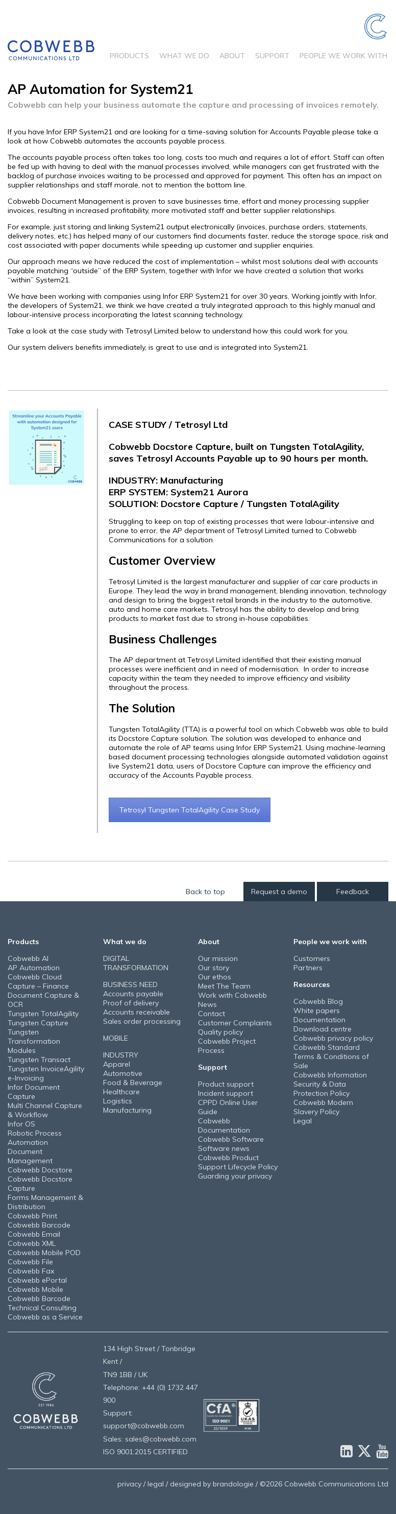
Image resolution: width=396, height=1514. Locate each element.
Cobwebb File (30, 1261)
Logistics (117, 1101)
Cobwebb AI (28, 958)
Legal (302, 1120)
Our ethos (214, 976)
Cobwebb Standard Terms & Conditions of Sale (331, 1056)
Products (129, 55)
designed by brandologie (212, 1483)
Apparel (116, 1064)
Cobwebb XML (32, 1243)
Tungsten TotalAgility (43, 1013)
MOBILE (115, 1038)
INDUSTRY (120, 1055)
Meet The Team (224, 986)
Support (272, 55)
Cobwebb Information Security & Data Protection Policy (330, 1084)
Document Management (30, 1156)
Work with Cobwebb (232, 995)
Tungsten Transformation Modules (34, 1041)
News (207, 1004)
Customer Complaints (235, 1022)
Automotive (122, 1073)
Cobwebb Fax (31, 1271)
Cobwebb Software (231, 1139)
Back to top (206, 891)
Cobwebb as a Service (45, 1316)
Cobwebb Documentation (224, 1125)
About (232, 55)
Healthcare (121, 1091)
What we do (184, 55)
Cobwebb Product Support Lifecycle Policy (238, 1162)
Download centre (322, 1029)
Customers (311, 958)
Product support (226, 1084)
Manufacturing (127, 1110)
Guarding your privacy (235, 1176)
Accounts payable (133, 993)
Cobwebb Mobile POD (44, 1252)
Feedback (352, 891)
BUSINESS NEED (130, 984)
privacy (129, 1483)
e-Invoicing (26, 1078)
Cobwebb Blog (318, 1001)
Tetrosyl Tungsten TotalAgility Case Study (189, 809)
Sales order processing (142, 1021)
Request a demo (279, 891)
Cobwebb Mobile (35, 1289)
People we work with (343, 55)
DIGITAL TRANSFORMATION (135, 963)
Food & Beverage (132, 1082)
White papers (316, 1010)
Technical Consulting (42, 1307)
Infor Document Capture (34, 1092)
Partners (308, 967)
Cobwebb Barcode (39, 1225)
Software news (224, 1148)
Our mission (218, 958)
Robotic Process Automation (35, 1137)
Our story (213, 967)
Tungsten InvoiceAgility (46, 1068)
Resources (311, 984)
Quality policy (220, 1032)
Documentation (319, 1019)
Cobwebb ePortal (37, 1280)
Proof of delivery (131, 1002)
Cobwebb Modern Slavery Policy (323, 1107)
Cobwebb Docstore (40, 1169)
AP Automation (34, 967)
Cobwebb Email (34, 1234)
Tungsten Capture (38, 1022)
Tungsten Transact (39, 1059)
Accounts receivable (136, 1012)
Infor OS (21, 1123)
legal (155, 1483)
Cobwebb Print (32, 1215)
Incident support (225, 1093)
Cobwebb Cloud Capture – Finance (38, 981)
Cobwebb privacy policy (333, 1038)
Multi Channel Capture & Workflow (45, 1110)
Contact (211, 1013)
